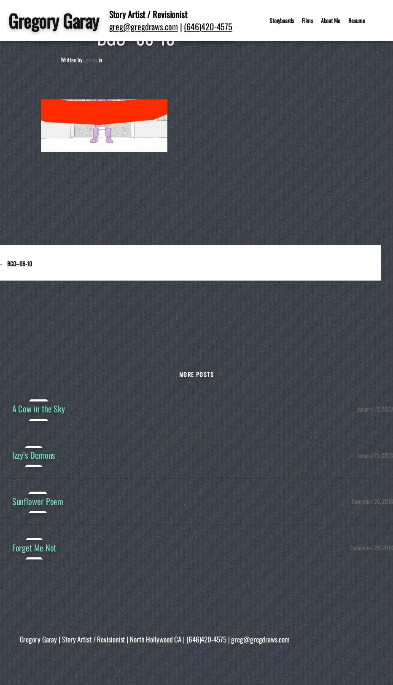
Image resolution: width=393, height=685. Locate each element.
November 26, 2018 (372, 501)
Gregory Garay (53, 20)
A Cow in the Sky (38, 409)
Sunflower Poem (38, 501)
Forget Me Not (34, 548)
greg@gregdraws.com (143, 26)
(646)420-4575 (208, 26)
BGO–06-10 (19, 263)
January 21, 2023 (375, 408)
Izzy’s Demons (34, 455)
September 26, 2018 (371, 547)
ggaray (90, 59)
